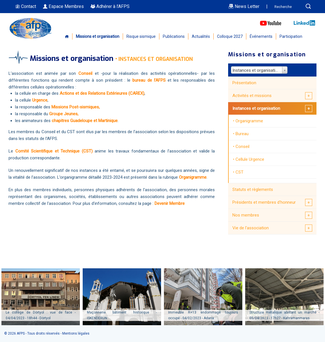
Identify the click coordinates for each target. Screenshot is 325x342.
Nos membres (245, 215)
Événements (261, 36)
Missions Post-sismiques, (75, 107)
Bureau (242, 133)
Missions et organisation (97, 36)
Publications (174, 36)
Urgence (39, 100)
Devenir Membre (170, 203)
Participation (291, 36)
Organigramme (193, 177)
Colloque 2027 (230, 36)
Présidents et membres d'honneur (264, 202)
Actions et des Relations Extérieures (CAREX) (102, 93)
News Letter (243, 6)
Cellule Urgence (250, 159)
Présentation (244, 82)
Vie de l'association (250, 227)
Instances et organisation (256, 108)
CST (239, 172)
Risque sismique (141, 36)
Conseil (242, 146)
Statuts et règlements (252, 189)
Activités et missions (252, 95)
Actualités (201, 36)
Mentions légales (75, 333)
